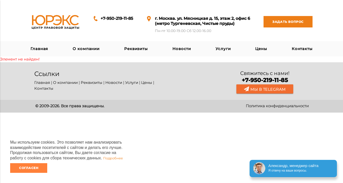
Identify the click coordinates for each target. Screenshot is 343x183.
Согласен (28, 168)
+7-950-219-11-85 (117, 18)
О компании (86, 48)
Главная (39, 48)
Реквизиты (136, 48)
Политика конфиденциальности (277, 105)
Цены (261, 48)
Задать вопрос (284, 21)
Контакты (302, 48)
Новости (181, 48)
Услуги (223, 48)
